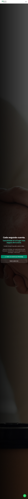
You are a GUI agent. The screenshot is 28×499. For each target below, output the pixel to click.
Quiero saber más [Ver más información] (14, 261)
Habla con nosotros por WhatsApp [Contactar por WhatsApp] (14, 257)
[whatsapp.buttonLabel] (24, 495)
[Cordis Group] (4, 1)
